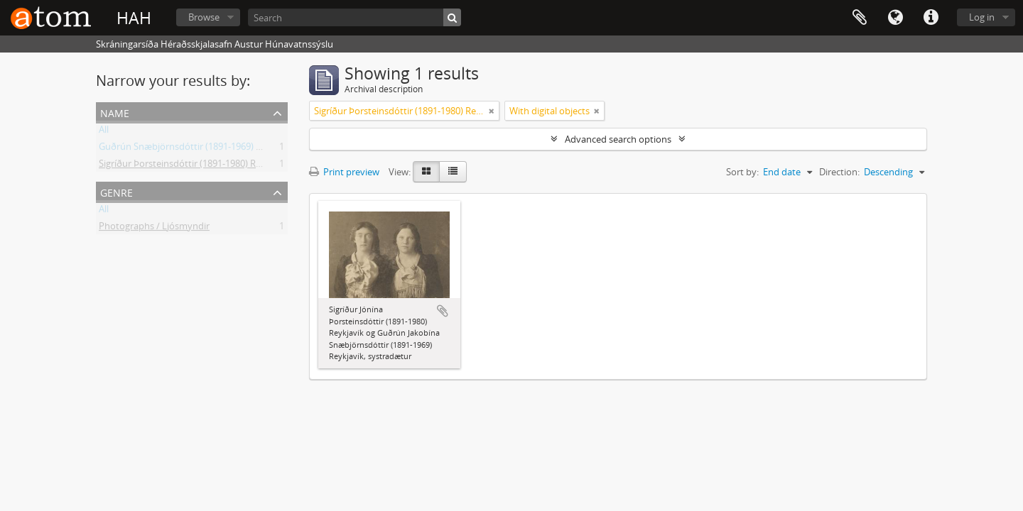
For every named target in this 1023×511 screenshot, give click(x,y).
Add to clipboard (442, 311)
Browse (204, 17)
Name (114, 111)
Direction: (839, 171)
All (104, 132)
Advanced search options (618, 139)
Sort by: (742, 171)
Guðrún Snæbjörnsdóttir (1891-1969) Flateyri (193, 149)
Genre (116, 191)
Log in (982, 17)
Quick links (930, 17)
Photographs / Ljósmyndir (154, 228)
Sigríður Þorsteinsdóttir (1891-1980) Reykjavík (194, 166)
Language (895, 17)
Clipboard (859, 17)
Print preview (344, 171)
